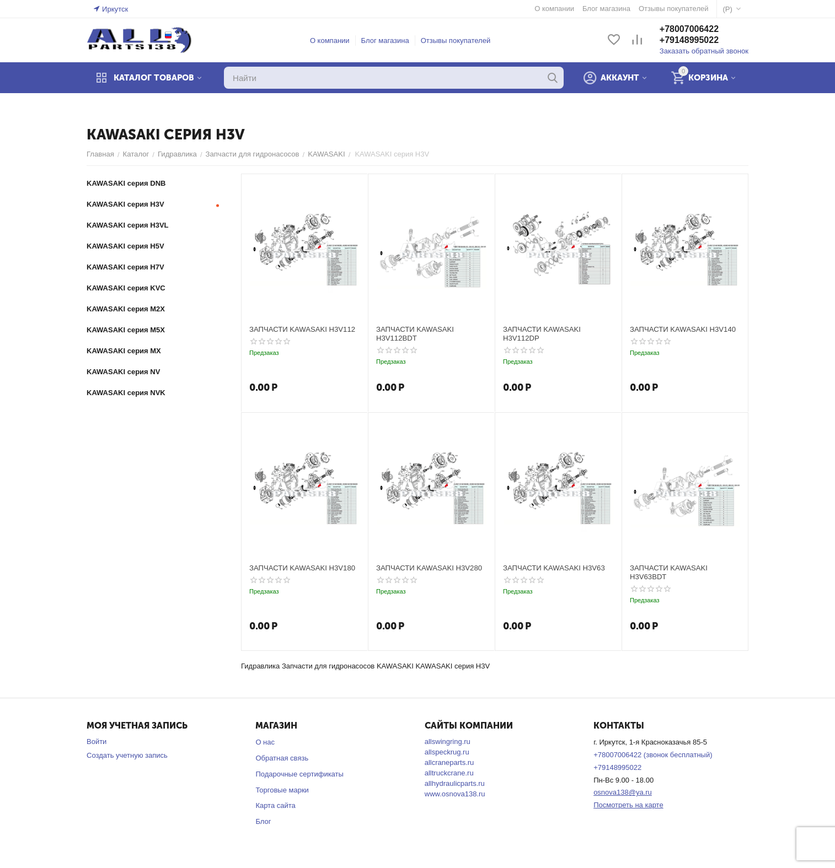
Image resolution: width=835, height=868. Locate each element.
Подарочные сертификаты (299, 774)
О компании (330, 40)
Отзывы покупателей (456, 40)
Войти (96, 741)
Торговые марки (282, 790)
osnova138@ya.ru (622, 792)
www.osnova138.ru (455, 794)
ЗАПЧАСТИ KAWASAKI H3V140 (682, 329)
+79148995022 (689, 40)
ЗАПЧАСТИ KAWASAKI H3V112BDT (414, 333)
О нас (265, 742)
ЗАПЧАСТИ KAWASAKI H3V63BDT (668, 572)
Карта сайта (275, 805)
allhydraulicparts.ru (455, 783)
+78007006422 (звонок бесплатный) (652, 755)
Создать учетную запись (127, 755)
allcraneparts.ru (449, 762)
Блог (263, 821)
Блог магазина (385, 40)
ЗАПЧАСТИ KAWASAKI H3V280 (428, 568)
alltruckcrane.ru (449, 773)
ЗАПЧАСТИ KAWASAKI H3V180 (301, 568)
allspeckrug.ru (447, 752)
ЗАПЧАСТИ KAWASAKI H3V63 (553, 568)
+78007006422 (689, 29)
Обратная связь (281, 758)
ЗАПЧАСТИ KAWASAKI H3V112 (301, 329)
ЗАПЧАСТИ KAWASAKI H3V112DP (541, 333)
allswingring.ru (447, 741)
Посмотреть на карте (628, 805)
